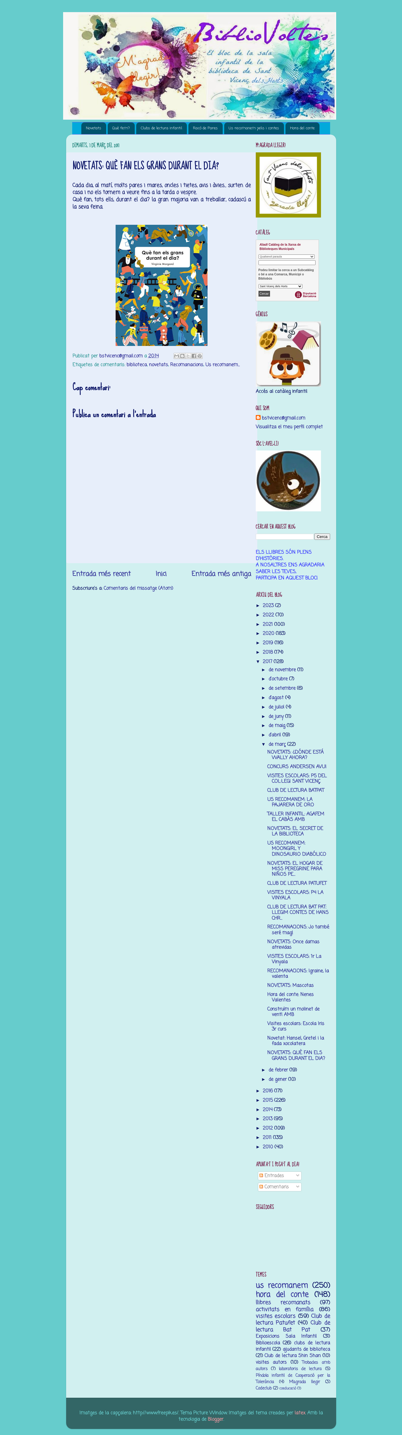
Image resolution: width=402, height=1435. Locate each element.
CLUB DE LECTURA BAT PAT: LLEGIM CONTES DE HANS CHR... (298, 913)
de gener (278, 1079)
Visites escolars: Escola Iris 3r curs (295, 1026)
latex (300, 1413)
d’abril (275, 735)
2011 (268, 1137)
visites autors (271, 1362)
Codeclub (264, 1388)
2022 (269, 615)
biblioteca (137, 364)
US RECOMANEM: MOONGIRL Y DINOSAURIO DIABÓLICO (296, 849)
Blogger (215, 1419)
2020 (269, 633)
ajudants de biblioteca (306, 1349)
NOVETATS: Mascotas (290, 985)
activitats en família (285, 1309)
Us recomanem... (222, 364)
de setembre (283, 688)
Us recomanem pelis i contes (254, 128)
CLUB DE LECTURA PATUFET (296, 883)
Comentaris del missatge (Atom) (138, 588)
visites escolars (276, 1316)
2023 (269, 605)
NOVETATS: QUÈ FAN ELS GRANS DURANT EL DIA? (296, 1055)
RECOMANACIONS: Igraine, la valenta (298, 974)
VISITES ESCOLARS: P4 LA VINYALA (295, 895)
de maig (278, 725)
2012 (268, 1128)
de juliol (277, 707)
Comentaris (274, 1187)
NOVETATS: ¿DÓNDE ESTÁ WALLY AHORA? (295, 755)
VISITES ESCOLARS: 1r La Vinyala (294, 959)
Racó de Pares (205, 128)
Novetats (93, 128)
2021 (268, 624)
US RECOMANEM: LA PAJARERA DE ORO (290, 802)
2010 (269, 1147)
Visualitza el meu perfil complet (289, 427)
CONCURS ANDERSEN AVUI (296, 766)
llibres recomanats (283, 1302)
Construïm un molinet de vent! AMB (293, 1012)
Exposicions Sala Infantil (286, 1336)
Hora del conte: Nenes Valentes (290, 997)
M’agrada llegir (304, 1382)
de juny (277, 716)
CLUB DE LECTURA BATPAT (295, 790)
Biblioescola (268, 1343)
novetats (158, 364)
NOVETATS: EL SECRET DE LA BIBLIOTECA (295, 831)
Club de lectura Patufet (293, 1319)
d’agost (277, 697)
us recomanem (282, 1285)
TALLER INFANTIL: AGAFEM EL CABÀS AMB (295, 817)
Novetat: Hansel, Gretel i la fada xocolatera (295, 1041)
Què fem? (121, 128)
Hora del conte (302, 128)
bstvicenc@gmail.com (283, 418)
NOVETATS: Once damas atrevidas (293, 944)
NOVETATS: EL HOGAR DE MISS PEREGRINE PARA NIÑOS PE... (295, 869)
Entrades (271, 1175)
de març (278, 744)
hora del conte (282, 1294)
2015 (268, 1100)
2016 (268, 1091)
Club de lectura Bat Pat (293, 1326)
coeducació (287, 1388)
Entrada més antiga (221, 574)
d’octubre (279, 679)
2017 (268, 661)
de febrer (279, 1070)
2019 (269, 642)
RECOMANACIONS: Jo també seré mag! (298, 930)
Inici (161, 574)
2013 (268, 1118)
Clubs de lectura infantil (161, 128)
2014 (268, 1109)
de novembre (283, 669)
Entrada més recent (101, 574)
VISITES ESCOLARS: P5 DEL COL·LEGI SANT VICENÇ (297, 778)
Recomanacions (186, 364)
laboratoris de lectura (300, 1369)
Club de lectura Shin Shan (293, 1355)
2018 (268, 652)
